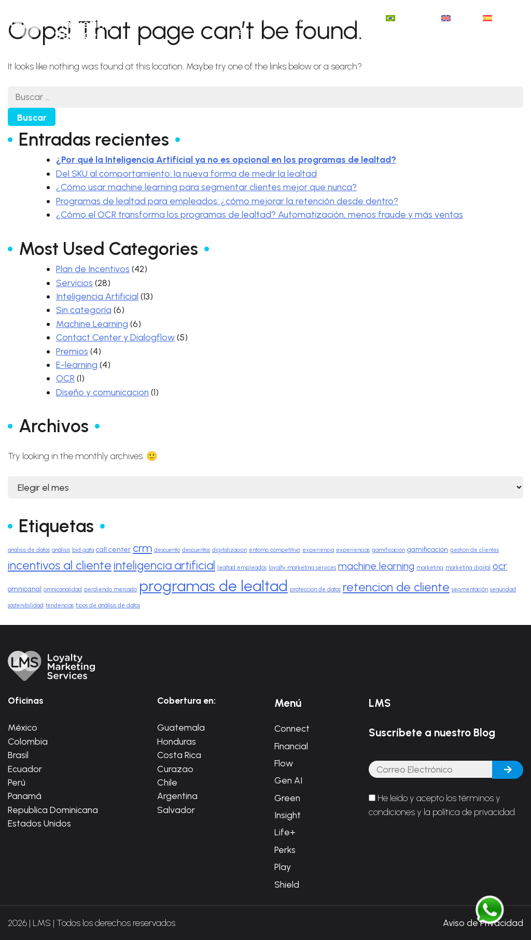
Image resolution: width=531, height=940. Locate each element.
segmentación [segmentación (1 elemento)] (470, 589)
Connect (292, 728)
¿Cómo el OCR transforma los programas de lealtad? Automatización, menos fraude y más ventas (259, 214)
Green (287, 797)
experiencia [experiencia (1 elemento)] (318, 550)
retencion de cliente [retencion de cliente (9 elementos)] (396, 587)
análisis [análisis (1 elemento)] (61, 550)
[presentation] (447, 852)
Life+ (285, 832)
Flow (283, 763)
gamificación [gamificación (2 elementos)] (427, 549)
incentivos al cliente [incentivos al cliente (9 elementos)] (59, 565)
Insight (287, 814)
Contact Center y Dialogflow (115, 337)
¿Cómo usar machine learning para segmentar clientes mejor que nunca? (206, 186)
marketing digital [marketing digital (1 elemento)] (468, 567)
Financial (291, 745)
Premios (72, 351)
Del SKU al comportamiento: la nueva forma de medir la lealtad (186, 173)
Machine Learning (92, 323)
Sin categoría (83, 309)
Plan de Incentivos (93, 268)
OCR (65, 378)
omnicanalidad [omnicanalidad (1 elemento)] (63, 589)
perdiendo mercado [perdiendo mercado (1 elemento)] (110, 589)
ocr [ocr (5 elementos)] (500, 566)
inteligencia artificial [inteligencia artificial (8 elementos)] (164, 566)
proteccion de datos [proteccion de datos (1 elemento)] (315, 589)
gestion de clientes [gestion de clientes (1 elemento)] (474, 550)
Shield (286, 884)
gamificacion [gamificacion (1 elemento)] (388, 550)
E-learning (76, 364)
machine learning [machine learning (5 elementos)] (376, 566)
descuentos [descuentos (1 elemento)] (196, 550)
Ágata (213, 17)
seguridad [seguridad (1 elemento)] (503, 589)
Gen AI (288, 780)
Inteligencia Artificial (97, 296)
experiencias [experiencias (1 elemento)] (353, 550)
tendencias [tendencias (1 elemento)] (60, 605)
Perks (285, 849)
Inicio (178, 17)
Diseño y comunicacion (102, 392)
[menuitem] (408, 18)
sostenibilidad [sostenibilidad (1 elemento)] (26, 605)
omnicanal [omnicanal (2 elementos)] (24, 589)
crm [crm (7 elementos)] (142, 547)
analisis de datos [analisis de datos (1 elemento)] (29, 550)
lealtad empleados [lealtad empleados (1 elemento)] (242, 567)
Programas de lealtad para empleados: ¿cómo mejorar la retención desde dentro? (227, 200)
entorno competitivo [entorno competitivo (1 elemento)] (274, 550)
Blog (299, 17)
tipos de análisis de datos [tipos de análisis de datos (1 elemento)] (108, 605)
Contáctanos (347, 17)
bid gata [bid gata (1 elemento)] (83, 550)
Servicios (74, 282)
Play (282, 866)
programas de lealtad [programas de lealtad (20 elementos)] (213, 586)
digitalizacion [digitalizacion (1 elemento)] (229, 550)
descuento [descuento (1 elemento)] (167, 550)
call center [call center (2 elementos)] (113, 549)
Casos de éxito (257, 24)
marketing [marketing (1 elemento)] (429, 567)
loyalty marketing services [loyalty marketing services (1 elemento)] (302, 567)
